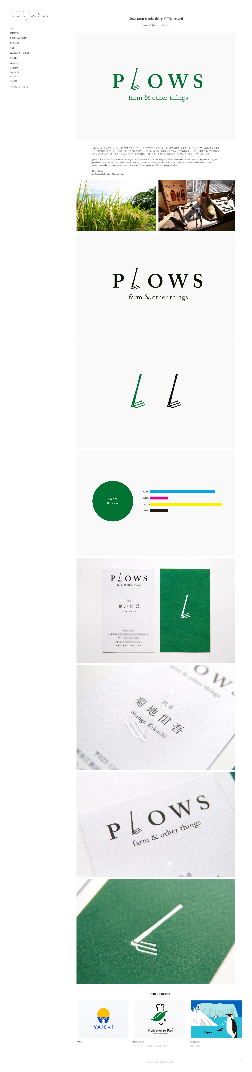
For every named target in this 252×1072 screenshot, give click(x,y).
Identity (14, 33)
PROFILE (14, 63)
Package (14, 43)
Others (14, 58)
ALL (12, 28)
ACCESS (13, 81)
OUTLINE (14, 68)
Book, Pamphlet (18, 38)
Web (12, 48)
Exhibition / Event (19, 53)
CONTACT (14, 72)
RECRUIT (14, 76)
